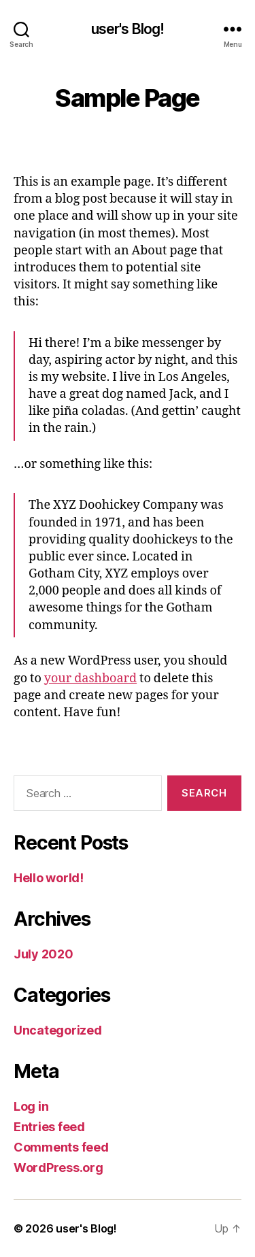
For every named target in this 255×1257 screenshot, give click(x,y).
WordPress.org (58, 1167)
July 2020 (43, 954)
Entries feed (49, 1127)
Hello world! (49, 878)
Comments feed (61, 1147)
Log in (31, 1106)
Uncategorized (58, 1030)
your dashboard (90, 678)
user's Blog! (128, 29)
